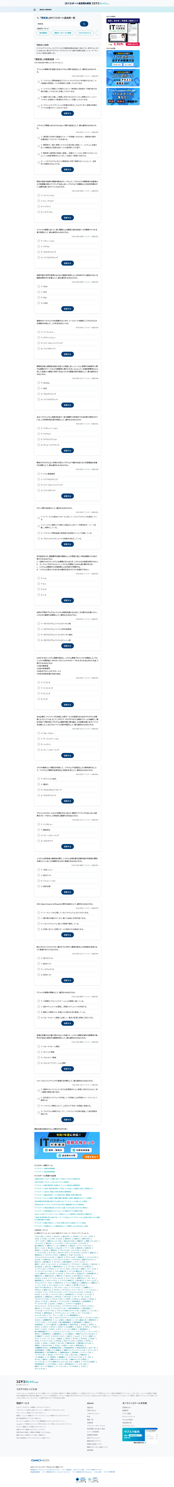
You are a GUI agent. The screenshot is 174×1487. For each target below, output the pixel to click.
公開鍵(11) (87, 1287)
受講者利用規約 (92, 1435)
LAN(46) (75, 1236)
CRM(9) (68, 1299)
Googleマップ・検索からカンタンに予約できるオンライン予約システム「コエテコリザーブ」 (44, 1424)
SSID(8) (83, 1324)
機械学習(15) (58, 1266)
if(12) (45, 1278)
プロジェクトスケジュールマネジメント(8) (68, 1317)
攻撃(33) (49, 1245)
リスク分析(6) (51, 1364)
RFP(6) (88, 1341)
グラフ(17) (57, 1262)
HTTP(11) (65, 1290)
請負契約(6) (70, 1343)
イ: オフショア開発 (47, 1052)
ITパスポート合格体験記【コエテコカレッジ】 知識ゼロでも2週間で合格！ (59, 1211)
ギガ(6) (57, 1345)
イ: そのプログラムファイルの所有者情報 (56, 629)
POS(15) (51, 1269)
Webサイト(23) (63, 1252)
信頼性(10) (48, 1297)
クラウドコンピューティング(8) (65, 1313)
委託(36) (49, 1243)
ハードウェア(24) (40, 1252)
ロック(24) (75, 1250)
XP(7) (59, 1329)
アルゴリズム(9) (64, 1301)
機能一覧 (90, 1419)
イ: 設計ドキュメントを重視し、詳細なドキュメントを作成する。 (64, 1006)
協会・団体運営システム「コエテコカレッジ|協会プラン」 (33, 1438)
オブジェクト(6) (40, 1369)
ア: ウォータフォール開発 (50, 1046)
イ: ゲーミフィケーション (50, 738)
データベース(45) (87, 1236)
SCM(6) (37, 1343)
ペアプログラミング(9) (69, 1306)
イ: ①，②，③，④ (47, 688)
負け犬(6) (74, 1355)
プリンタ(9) (46, 1308)
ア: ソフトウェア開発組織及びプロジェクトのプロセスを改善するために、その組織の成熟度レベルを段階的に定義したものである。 (68, 81)
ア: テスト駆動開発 (48, 473)
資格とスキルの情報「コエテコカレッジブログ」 (30, 1429)
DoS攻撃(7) (70, 1327)
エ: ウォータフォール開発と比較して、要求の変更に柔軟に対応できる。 (67, 1017)
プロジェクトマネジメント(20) (44, 1257)
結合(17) (38, 1262)
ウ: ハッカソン (46, 206)
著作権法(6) (69, 1364)
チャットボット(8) (40, 1315)
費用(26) (54, 1250)
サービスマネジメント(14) (43, 1271)
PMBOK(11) (59, 1283)
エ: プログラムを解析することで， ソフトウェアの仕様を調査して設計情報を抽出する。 (69, 1112)
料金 (88, 1416)
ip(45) (37, 1239)
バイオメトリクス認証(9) (73, 1304)
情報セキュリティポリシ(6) (59, 1359)
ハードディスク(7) (79, 1331)
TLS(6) (83, 1366)
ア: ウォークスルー (48, 733)
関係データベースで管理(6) (44, 1366)
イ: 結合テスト (46, 875)
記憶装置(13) (91, 1273)
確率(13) (60, 1276)
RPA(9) (91, 1299)
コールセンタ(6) (81, 1364)
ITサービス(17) (80, 1262)
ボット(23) (52, 1252)
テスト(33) (82, 1243)
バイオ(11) (38, 1292)
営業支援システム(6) (84, 1343)
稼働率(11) (85, 1283)
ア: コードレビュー (48, 332)
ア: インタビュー (47, 824)
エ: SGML (44, 303)
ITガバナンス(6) (47, 1341)
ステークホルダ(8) (83, 1313)
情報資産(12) (39, 1280)
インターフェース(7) (48, 1338)
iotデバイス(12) (51, 1280)
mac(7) (77, 1336)
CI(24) (84, 1250)
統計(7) (69, 1336)
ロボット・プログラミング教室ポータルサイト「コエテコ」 (33, 1407)
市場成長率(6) (69, 1348)
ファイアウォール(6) (61, 1355)
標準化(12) (81, 1278)
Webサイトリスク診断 (79, 1470)
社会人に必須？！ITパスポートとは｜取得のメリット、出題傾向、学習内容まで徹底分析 (63, 1214)
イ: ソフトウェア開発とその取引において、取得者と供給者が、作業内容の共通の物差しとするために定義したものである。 (69, 90)
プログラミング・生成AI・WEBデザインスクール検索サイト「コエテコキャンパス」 (40, 1410)
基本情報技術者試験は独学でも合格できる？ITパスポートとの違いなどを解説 (61, 1201)
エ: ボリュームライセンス (50, 444)
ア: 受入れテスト (47, 958)
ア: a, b (43, 578)
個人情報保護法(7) (41, 1331)
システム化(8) (52, 1322)
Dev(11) (56, 1290)
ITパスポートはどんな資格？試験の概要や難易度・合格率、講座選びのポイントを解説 (63, 1198)
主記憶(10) (38, 1297)
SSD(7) (44, 1329)
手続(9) (59, 1304)
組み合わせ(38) (69, 1241)
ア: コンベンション (47, 195)
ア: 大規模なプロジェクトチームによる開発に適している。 (62, 1001)
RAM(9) (83, 1299)
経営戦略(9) (87, 1301)
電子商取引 (43, 33)
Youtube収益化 (127, 1419)
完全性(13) (80, 1273)
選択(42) (68, 1239)
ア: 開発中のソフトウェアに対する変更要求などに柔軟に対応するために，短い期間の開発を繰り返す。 (69, 1090)
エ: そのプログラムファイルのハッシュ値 (56, 640)
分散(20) (60, 1257)
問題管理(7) (57, 1334)
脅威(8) (86, 1322)
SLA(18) (37, 1259)
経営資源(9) (76, 1301)
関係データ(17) (40, 1264)
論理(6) (77, 1362)
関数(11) (94, 1283)
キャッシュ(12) (91, 1280)
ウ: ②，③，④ (45, 693)
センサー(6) (92, 1350)
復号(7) (37, 1334)
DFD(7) (52, 1327)
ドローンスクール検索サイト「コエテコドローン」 (31, 1413)
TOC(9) (44, 1301)
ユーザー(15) (69, 1266)
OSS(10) (88, 1292)
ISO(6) (37, 1341)
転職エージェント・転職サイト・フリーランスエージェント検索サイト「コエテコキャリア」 (42, 1415)
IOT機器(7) (39, 1336)
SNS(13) (68, 1276)
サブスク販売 (126, 1413)
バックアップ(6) (40, 1355)
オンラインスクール (128, 1416)
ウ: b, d (43, 589)
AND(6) (67, 1338)
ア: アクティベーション (49, 428)
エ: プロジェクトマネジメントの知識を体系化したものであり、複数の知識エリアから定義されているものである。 (69, 106)
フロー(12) (91, 1278)
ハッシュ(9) (93, 1310)
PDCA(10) (67, 1297)
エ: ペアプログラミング (49, 257)
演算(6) (37, 1345)
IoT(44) (52, 1239)
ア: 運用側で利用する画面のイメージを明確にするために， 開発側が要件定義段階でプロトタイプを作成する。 (68, 138)
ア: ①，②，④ (45, 682)
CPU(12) (38, 1278)
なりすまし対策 (97, 1472)
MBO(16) (94, 1264)
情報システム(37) (92, 1241)
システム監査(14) (60, 1271)
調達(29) (80, 1248)
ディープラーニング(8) (55, 1315)
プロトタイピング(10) (42, 1299)
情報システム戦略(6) (54, 1350)
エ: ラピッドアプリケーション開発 (53, 1063)
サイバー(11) (76, 1290)
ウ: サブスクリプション (49, 439)
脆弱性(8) (92, 1320)
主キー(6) (92, 1348)
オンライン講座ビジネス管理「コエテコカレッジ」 (31, 1427)
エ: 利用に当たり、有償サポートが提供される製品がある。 (62, 929)
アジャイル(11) (75, 1287)
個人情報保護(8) (65, 1322)
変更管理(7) (47, 1334)
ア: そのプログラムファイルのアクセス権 (56, 623)
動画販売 (125, 1410)
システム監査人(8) (80, 1320)
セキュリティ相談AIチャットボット (94, 1469)
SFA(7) (37, 1329)
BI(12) (87, 1276)
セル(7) (47, 1336)
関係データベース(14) (88, 1269)
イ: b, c (43, 583)
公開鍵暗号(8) (47, 1320)
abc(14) (60, 1273)
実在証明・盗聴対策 (35, 1472)
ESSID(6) (84, 1338)
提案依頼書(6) (39, 1352)
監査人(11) (47, 1290)
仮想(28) (88, 1248)
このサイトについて (93, 1413)
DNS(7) (60, 1327)
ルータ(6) (88, 1357)
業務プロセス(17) (88, 1259)
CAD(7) (45, 1327)
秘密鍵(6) (61, 1357)
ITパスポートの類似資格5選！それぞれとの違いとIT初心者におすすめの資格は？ (61, 1208)
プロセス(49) (39, 1236)
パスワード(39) (40, 1241)
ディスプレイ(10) (56, 1294)
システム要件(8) (51, 1324)
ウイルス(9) (38, 1310)
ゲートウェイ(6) (61, 1366)
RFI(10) (37, 1294)
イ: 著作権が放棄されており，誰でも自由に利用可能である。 (63, 918)
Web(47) (57, 1236)
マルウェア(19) (92, 1257)
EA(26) (45, 1250)
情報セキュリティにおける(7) (85, 1334)
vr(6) (60, 1364)
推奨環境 (90, 1450)
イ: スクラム (45, 246)
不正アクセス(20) (75, 1255)
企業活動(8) (63, 1324)
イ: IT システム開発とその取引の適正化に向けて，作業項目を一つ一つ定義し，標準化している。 (68, 526)
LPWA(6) (58, 1341)
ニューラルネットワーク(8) (43, 1317)
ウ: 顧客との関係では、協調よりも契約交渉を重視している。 (63, 1012)
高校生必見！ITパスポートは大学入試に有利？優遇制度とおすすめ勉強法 (59, 1204)
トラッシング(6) (86, 1352)
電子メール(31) (40, 1248)
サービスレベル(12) (56, 1278)
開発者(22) (38, 1255)
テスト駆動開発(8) (72, 1315)
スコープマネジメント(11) (53, 1292)
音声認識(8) (77, 1322)
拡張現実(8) (39, 1324)
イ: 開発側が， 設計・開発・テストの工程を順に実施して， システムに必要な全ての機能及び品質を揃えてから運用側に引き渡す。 (69, 146)
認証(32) (73, 1245)
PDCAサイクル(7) (58, 1336)
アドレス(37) (39, 1243)
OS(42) (59, 1239)
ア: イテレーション (47, 241)
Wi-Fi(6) (61, 1343)
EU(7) (37, 1338)
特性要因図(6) (39, 1364)
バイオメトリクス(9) (86, 1306)
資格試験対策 (127, 1422)
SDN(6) (45, 1343)
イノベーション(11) (89, 1290)
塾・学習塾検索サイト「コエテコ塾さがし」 (29, 1418)
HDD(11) (38, 1290)
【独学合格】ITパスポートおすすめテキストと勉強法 (52, 1182)
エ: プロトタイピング (48, 795)
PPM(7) (95, 1327)
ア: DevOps (45, 382)
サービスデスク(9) (41, 1304)
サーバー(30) (69, 1248)
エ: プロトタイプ (47, 840)
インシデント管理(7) (70, 1329)
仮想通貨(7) (84, 1329)
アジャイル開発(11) (72, 1283)
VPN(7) (52, 1329)
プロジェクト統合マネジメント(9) (68, 1310)
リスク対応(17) (63, 1264)
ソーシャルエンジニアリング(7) (60, 1331)
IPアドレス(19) (70, 1257)
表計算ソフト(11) (79, 1285)
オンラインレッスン (128, 1425)
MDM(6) (80, 1341)
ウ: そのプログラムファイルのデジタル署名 (57, 634)
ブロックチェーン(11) (61, 1287)
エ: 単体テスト (46, 974)
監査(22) (93, 1252)
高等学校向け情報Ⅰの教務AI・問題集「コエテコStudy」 (33, 1432)
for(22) (84, 1252)
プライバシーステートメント (96, 1425)
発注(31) (51, 1248)
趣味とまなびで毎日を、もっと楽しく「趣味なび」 (31, 1435)
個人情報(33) (39, 1245)
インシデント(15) (40, 1269)
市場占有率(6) (81, 1348)
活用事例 (90, 1422)
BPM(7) (91, 1324)
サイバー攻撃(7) (88, 1336)
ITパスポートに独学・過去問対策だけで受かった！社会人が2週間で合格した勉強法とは (64, 1188)
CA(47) (48, 1236)
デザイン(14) (70, 1273)
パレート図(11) (66, 1285)
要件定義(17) (67, 1262)
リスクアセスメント (84, 33)
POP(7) (87, 1327)
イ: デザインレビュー (48, 337)
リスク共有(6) (73, 1366)
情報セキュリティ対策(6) (78, 1359)
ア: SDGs (44, 286)
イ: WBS (44, 388)
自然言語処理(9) (74, 1308)
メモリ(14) (88, 1271)
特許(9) (37, 1308)
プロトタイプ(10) (57, 1299)
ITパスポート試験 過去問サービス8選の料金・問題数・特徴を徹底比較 (58, 1195)
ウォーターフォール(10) (81, 1297)
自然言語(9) (86, 1308)
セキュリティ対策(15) (84, 1266)
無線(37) (80, 1241)
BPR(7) (37, 1327)
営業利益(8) (48, 1313)
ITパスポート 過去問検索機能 (45, 1172)
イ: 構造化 (44, 784)
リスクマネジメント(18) (61, 1259)
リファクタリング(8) (91, 1317)
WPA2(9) (53, 1301)
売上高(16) (38, 1266)
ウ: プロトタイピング (48, 252)
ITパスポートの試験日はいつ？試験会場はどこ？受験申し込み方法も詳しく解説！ (62, 1226)
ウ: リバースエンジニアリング (51, 343)
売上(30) (59, 1248)
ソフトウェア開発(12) (67, 1280)
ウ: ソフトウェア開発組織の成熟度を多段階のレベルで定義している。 (66, 533)
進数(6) (59, 1338)
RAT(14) (75, 1269)
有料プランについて (93, 1438)
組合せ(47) (66, 1236)
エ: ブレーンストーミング (50, 749)
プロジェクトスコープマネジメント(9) (47, 1306)
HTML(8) (38, 1313)
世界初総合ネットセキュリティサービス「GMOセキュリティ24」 (45, 1470)
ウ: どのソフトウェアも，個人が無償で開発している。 (60, 923)
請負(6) (45, 1359)
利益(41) (77, 1239)
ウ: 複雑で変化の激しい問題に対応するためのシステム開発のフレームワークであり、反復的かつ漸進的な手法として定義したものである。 (69, 98)
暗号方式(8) (74, 1324)
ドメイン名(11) (53, 1285)
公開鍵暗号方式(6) (41, 1348)
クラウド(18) (75, 1259)
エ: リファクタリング (48, 348)
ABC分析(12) (78, 1276)
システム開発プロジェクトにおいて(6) (59, 1362)
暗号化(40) (86, 1239)
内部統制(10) (69, 1294)
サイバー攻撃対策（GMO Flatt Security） (82, 1472)
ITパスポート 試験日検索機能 (45, 1168)
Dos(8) (37, 1320)
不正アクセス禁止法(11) (43, 1287)
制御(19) (81, 1257)
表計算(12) (80, 1280)
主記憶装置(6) (39, 1350)
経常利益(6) (80, 1345)
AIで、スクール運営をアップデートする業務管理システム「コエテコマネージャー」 (41, 1421)
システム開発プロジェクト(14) (45, 1273)
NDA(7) (79, 1327)
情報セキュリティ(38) (54, 1241)
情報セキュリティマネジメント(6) (74, 1350)
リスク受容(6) (51, 1357)
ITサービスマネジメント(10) (73, 1292)
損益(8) (68, 1320)
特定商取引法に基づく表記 (96, 1429)
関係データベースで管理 (62, 33)
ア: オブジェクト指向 (48, 778)
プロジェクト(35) (71, 1243)
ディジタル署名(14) (75, 1271)
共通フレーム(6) (67, 1345)
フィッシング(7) (93, 1331)
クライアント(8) (40, 1322)
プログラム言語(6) (89, 1362)
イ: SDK (44, 292)
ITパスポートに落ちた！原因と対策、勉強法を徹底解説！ (53, 1192)
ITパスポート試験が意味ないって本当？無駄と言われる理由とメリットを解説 (60, 1223)
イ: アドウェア (46, 433)
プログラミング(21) (51, 1255)
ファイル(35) (58, 1243)
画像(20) (63, 1255)
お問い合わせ (91, 1410)
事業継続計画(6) (56, 1348)
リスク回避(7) (68, 1334)
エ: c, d (43, 594)
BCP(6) (75, 1338)
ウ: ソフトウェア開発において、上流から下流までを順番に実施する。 (66, 1105)
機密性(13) (38, 1276)
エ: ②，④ (44, 699)
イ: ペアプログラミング (49, 479)
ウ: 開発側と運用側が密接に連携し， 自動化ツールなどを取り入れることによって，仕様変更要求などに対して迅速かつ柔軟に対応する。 (69, 154)
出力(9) (52, 1304)
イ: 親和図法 (45, 829)
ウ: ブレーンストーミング (50, 835)
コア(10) (45, 1294)
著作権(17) (47, 1262)
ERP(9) (75, 1299)
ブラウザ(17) (75, 1264)
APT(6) (37, 1359)
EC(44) (44, 1239)
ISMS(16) (85, 1264)
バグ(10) (79, 1294)
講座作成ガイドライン (94, 1441)
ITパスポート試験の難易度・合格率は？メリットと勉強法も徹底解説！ (57, 1185)
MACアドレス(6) (69, 1341)
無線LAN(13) (49, 1276)
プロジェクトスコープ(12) (43, 1283)
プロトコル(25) (65, 1250)
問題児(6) (83, 1355)
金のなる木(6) (47, 1345)
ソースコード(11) (40, 1285)
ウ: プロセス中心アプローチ (51, 789)
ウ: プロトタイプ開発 (48, 1057)
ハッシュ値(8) (59, 1320)
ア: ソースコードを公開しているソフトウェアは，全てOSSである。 (65, 912)
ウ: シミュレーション (48, 880)
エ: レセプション (47, 212)
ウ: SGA (43, 297)
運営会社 (90, 1407)
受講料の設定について (94, 1444)
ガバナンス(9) (49, 1310)
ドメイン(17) (52, 1264)
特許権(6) (75, 1352)
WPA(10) (58, 1297)
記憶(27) (38, 1250)
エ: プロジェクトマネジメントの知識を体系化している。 (61, 538)
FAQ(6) (92, 1338)
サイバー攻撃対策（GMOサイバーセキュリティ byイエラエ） (56, 1472)
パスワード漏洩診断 (66, 1470)
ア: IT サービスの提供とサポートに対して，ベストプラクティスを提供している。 (69, 518)
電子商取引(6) (52, 1352)
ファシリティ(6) (40, 1362)
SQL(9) (37, 1301)
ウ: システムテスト (47, 969)
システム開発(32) (61, 1245)
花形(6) (50, 1355)
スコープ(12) (70, 1278)
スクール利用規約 (93, 1432)
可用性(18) (47, 1259)
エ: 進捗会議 (45, 886)
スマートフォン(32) (84, 1245)
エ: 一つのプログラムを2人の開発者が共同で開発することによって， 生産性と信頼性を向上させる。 (68, 162)
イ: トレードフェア (47, 201)
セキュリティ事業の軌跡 (109, 1472)
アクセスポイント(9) (59, 1308)
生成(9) (83, 1310)
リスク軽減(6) (39, 1357)
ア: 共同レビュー (47, 869)
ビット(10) (88, 1294)
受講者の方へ (126, 1407)
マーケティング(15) (63, 1269)
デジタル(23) (75, 1252)
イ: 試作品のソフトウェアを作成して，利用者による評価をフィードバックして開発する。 (69, 1098)
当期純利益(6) (64, 1352)
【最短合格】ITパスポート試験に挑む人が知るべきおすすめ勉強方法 (57, 1179)
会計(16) (48, 1266)
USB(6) (52, 1343)
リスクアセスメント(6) (75, 1357)
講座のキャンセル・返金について (97, 1447)
